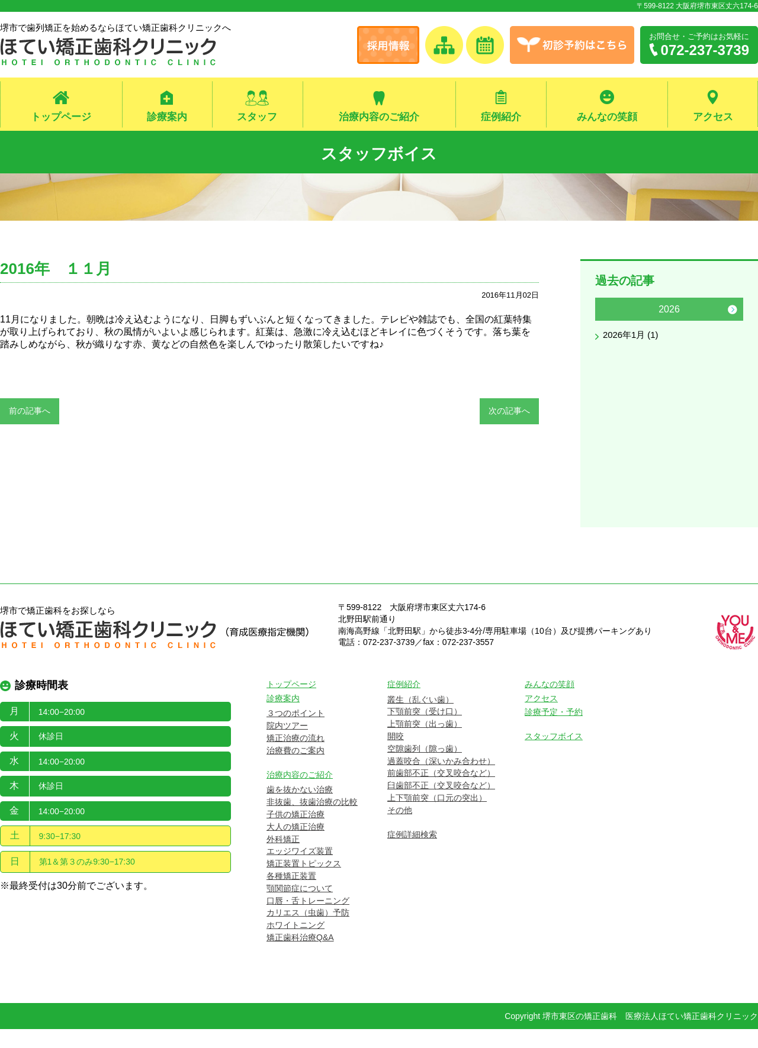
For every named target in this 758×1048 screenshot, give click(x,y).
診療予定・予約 (554, 731)
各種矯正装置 (291, 894)
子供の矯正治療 (295, 833)
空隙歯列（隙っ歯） (424, 767)
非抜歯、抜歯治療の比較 (312, 820)
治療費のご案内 (295, 769)
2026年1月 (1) (633, 341)
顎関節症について (299, 907)
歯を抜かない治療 (299, 809)
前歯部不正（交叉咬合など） (441, 792)
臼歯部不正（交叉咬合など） (441, 804)
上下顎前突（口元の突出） (437, 816)
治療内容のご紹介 (379, 117)
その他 (399, 829)
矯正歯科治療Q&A (300, 956)
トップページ (61, 117)
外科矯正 (283, 858)
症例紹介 (501, 117)
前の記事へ (29, 415)
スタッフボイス (379, 154)
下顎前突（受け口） (424, 731)
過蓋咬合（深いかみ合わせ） (441, 780)
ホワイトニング (295, 944)
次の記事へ (509, 415)
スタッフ (257, 117)
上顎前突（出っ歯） (424, 742)
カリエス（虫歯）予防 (307, 932)
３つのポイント (295, 732)
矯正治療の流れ (295, 757)
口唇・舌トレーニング (307, 919)
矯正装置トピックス (303, 882)
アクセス (713, 117)
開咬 (395, 755)
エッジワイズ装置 (299, 870)
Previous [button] (606, 314)
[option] (669, 327)
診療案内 (167, 117)
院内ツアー (287, 744)
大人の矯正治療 (295, 845)
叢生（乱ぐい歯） (420, 718)
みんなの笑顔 (607, 117)
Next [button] (732, 314)
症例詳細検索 (412, 853)
